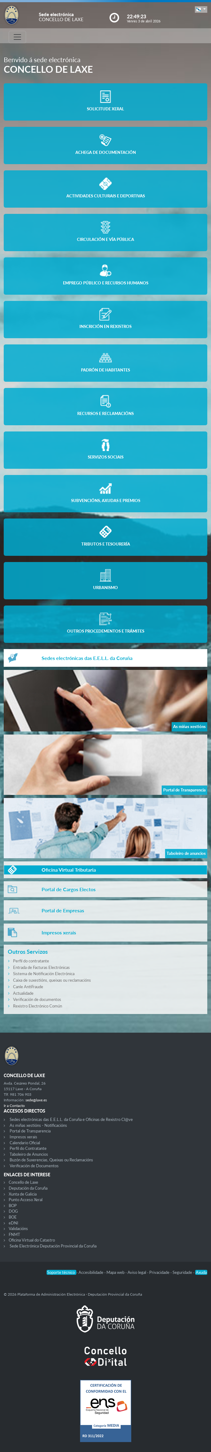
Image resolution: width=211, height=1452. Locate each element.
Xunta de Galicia (23, 1194)
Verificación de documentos (37, 999)
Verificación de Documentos (34, 1165)
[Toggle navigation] (17, 37)
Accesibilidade (91, 1272)
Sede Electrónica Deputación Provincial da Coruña (53, 1245)
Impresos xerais (23, 1136)
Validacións (18, 1228)
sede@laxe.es (36, 1100)
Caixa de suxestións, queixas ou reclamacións (52, 980)
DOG (13, 1211)
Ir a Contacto (14, 1105)
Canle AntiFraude (28, 986)
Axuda (201, 1272)
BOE (13, 1217)
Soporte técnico (61, 1272)
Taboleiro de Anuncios (29, 1154)
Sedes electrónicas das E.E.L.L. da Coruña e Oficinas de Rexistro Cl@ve (71, 1119)
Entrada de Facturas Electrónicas (41, 967)
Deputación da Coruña (28, 1188)
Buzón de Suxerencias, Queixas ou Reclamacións (51, 1159)
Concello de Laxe (23, 1182)
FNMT (14, 1234)
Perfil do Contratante (28, 1148)
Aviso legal (137, 1272)
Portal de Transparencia (30, 1130)
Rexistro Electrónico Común (37, 1005)
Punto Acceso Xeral (26, 1199)
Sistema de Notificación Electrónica (43, 973)
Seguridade (183, 1272)
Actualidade (23, 993)
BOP (13, 1205)
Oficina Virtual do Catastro (32, 1240)
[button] (201, 9)
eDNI (13, 1222)
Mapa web (115, 1272)
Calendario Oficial (25, 1142)
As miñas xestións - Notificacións (38, 1125)
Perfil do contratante (31, 960)
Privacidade (159, 1272)
